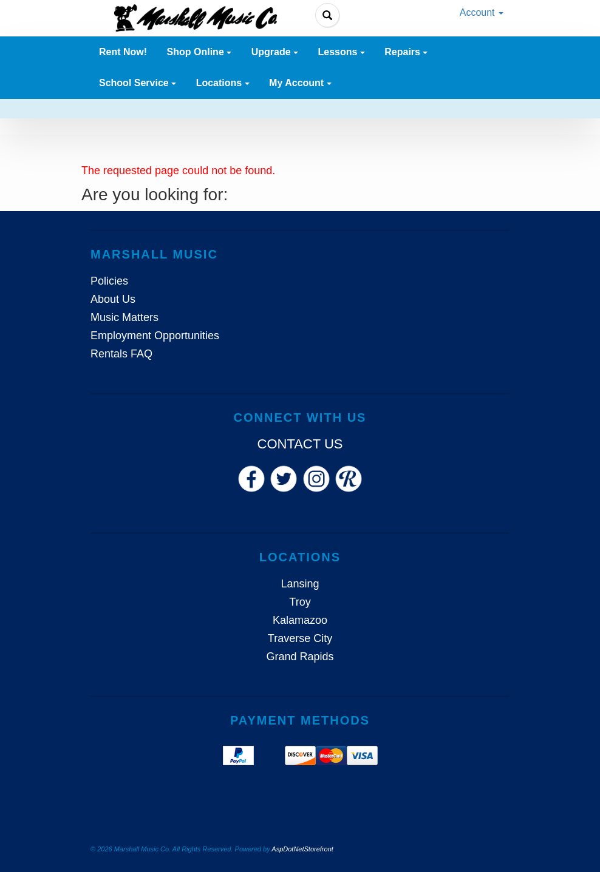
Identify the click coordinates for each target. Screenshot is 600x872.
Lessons (341, 52)
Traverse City (300, 638)
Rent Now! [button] (123, 52)
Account (481, 12)
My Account (300, 83)
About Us (112, 299)
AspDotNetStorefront (302, 849)
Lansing (300, 584)
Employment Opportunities (154, 336)
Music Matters (124, 317)
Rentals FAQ (121, 354)
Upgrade (274, 52)
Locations (223, 83)
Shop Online (199, 52)
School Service (137, 83)
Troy (299, 602)
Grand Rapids (299, 657)
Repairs (406, 52)
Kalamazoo (300, 620)
